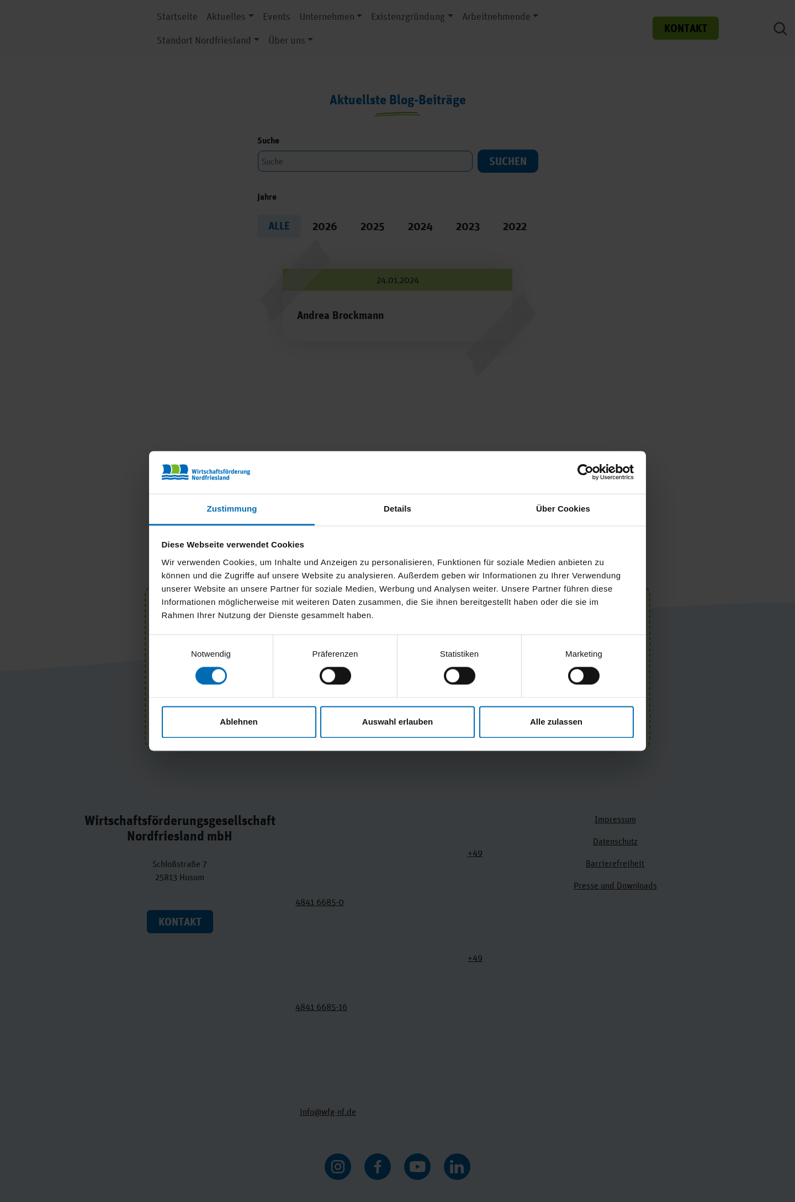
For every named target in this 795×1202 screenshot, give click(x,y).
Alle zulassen (556, 721)
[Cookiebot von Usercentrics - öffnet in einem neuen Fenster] (585, 472)
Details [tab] (397, 508)
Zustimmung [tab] (232, 508)
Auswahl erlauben (397, 721)
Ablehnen (238, 721)
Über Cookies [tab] (563, 508)
